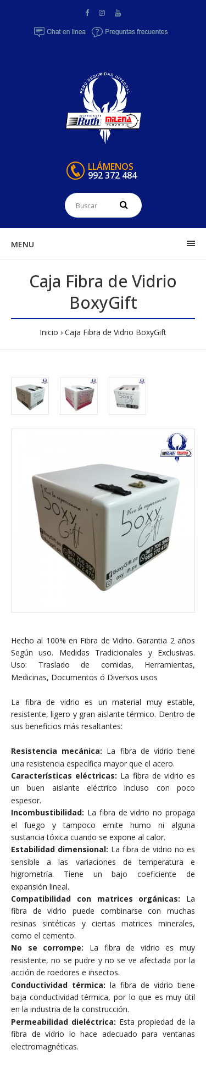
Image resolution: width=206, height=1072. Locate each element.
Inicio (49, 332)
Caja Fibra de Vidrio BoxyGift (115, 332)
